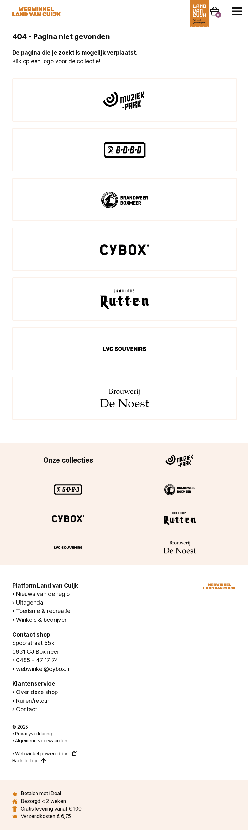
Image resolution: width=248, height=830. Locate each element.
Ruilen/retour (32, 700)
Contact (26, 709)
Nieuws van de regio (43, 593)
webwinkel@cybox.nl (43, 668)
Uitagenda (29, 602)
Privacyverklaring (33, 733)
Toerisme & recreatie (43, 611)
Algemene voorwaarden (41, 740)
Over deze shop (37, 692)
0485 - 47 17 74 (37, 660)
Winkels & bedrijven (42, 619)
